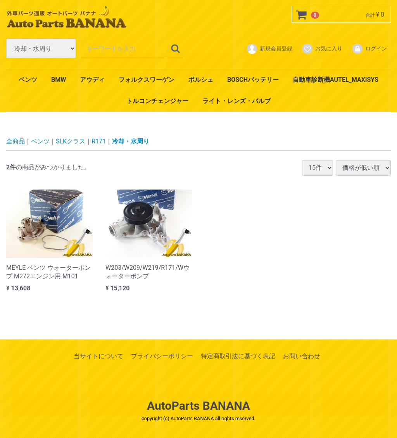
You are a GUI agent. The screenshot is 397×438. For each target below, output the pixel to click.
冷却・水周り (130, 141)
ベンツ (28, 79)
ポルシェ (200, 79)
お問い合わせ (301, 356)
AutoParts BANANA (198, 405)
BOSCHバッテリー (253, 79)
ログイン (369, 49)
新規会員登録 (269, 49)
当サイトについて (98, 356)
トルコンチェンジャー (157, 101)
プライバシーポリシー (162, 356)
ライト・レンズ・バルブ (236, 101)
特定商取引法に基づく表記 (238, 356)
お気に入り (322, 49)
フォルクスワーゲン (146, 79)
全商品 (15, 141)
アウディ (92, 79)
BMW (58, 79)
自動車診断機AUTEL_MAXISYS (335, 79)
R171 (98, 141)
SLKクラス (70, 141)
